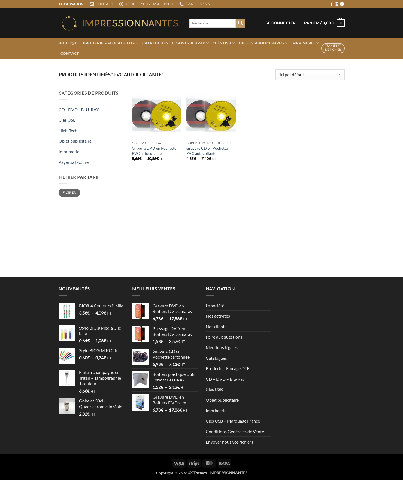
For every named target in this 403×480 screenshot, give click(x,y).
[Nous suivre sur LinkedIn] (342, 4)
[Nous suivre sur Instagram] (336, 4)
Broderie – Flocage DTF (110, 43)
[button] (281, 23)
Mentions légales (222, 347)
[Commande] (309, 74)
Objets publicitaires (263, 43)
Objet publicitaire (75, 140)
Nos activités (218, 315)
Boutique (69, 43)
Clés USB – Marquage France (233, 420)
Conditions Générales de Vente (235, 431)
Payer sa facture (74, 162)
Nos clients (216, 326)
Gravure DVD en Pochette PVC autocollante (154, 151)
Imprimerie (305, 43)
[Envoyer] (240, 23)
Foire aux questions (224, 336)
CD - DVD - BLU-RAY (79, 109)
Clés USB (224, 43)
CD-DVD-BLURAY (190, 43)
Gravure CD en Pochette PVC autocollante (207, 151)
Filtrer (69, 192)
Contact (69, 53)
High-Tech (68, 130)
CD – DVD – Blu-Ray (225, 378)
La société (215, 305)
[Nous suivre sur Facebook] (331, 4)
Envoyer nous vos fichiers (229, 441)
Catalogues (155, 43)
